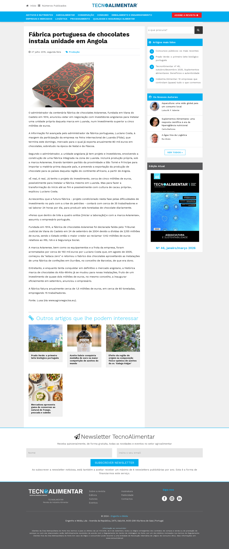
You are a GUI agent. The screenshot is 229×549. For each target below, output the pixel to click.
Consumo (103, 15)
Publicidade (127, 495)
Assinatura (127, 491)
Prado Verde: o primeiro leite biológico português (45, 356)
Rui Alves (166, 139)
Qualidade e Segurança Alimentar (114, 19)
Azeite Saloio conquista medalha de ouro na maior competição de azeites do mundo (84, 359)
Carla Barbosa (168, 129)
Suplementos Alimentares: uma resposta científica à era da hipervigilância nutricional (178, 122)
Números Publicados (52, 5)
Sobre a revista (97, 491)
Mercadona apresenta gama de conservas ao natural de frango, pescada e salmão (43, 408)
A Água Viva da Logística (174, 135)
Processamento (80, 19)
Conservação (86, 15)
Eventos (93, 502)
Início (31, 5)
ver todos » (175, 152)
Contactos (127, 499)
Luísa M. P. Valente (170, 110)
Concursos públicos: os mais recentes (177, 51)
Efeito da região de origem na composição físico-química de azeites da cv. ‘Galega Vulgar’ (123, 359)
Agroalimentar (65, 15)
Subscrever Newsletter (114, 462)
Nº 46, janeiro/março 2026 (176, 248)
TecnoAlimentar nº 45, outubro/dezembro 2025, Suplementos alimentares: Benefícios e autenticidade (177, 69)
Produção (74, 52)
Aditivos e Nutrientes (39, 15)
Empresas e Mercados (39, 19)
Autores (93, 499)
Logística (61, 19)
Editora (93, 495)
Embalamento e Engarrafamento (132, 15)
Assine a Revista (186, 15)
